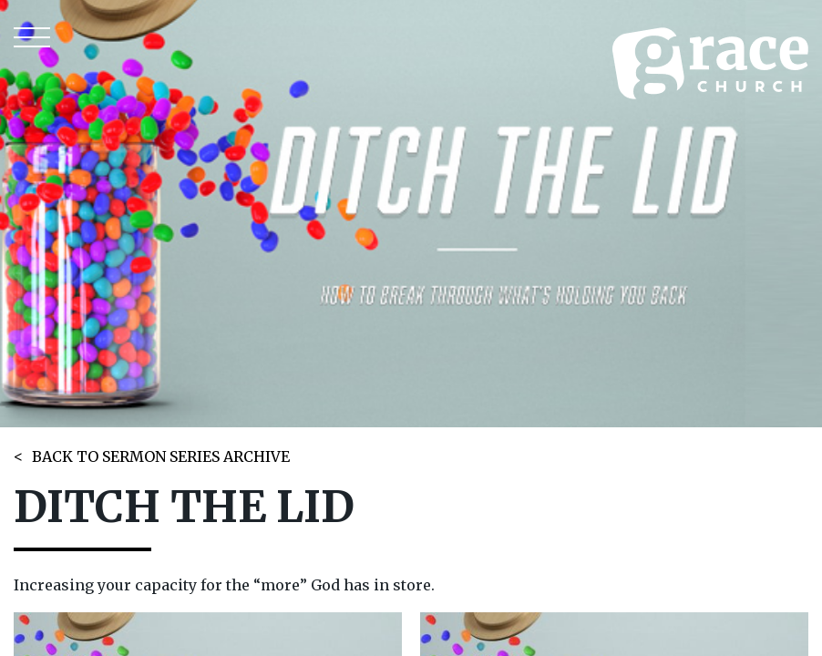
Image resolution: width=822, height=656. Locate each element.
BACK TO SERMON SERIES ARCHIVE (161, 456)
